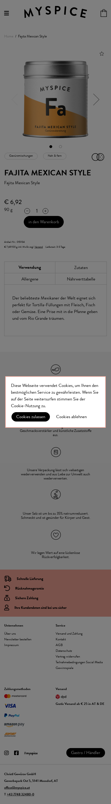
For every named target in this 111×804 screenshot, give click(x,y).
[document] (55, 402)
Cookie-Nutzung (25, 406)
